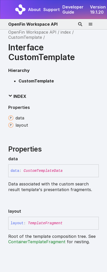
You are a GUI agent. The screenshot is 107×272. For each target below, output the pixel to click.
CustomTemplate (25, 37)
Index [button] (17, 96)
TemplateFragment (45, 223)
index (66, 32)
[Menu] (93, 24)
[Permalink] (22, 159)
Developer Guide (73, 9)
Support (51, 9)
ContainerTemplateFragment (36, 241)
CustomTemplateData (42, 171)
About (34, 9)
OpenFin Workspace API (32, 24)
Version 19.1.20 (98, 9)
